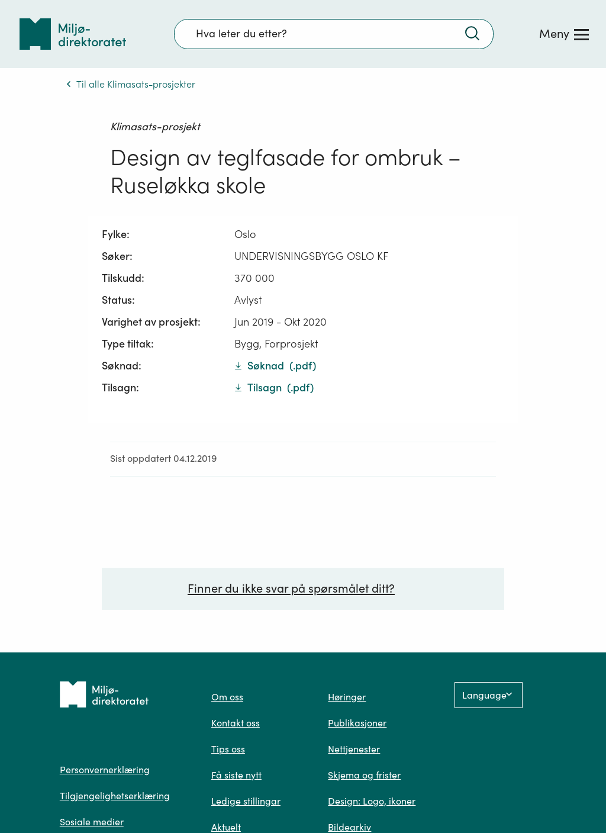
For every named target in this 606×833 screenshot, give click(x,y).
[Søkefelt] (334, 34)
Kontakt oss (235, 723)
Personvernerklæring (105, 770)
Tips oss (228, 749)
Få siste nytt (236, 775)
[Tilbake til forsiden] (73, 34)
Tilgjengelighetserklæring (115, 796)
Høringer (347, 697)
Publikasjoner (357, 723)
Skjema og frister (364, 775)
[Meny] (564, 34)
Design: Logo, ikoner (371, 801)
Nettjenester (354, 749)
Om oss (227, 697)
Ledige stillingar (246, 801)
